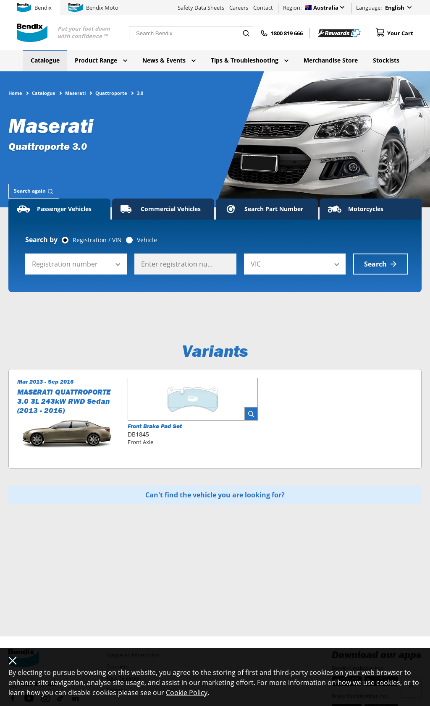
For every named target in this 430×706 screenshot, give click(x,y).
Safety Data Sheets (201, 7)
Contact (263, 7)
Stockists (386, 60)
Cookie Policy (186, 692)
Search (380, 264)
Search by (41, 239)
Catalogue (45, 60)
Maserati (75, 93)
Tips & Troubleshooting (249, 60)
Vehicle (147, 240)
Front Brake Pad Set (155, 426)
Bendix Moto (93, 7)
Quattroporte (111, 93)
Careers (238, 7)
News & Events (169, 60)
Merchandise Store (331, 60)
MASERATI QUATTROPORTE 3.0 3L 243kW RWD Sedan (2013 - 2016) (63, 401)
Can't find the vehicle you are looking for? (215, 494)
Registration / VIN (97, 240)
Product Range (101, 60)
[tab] (33, 191)
